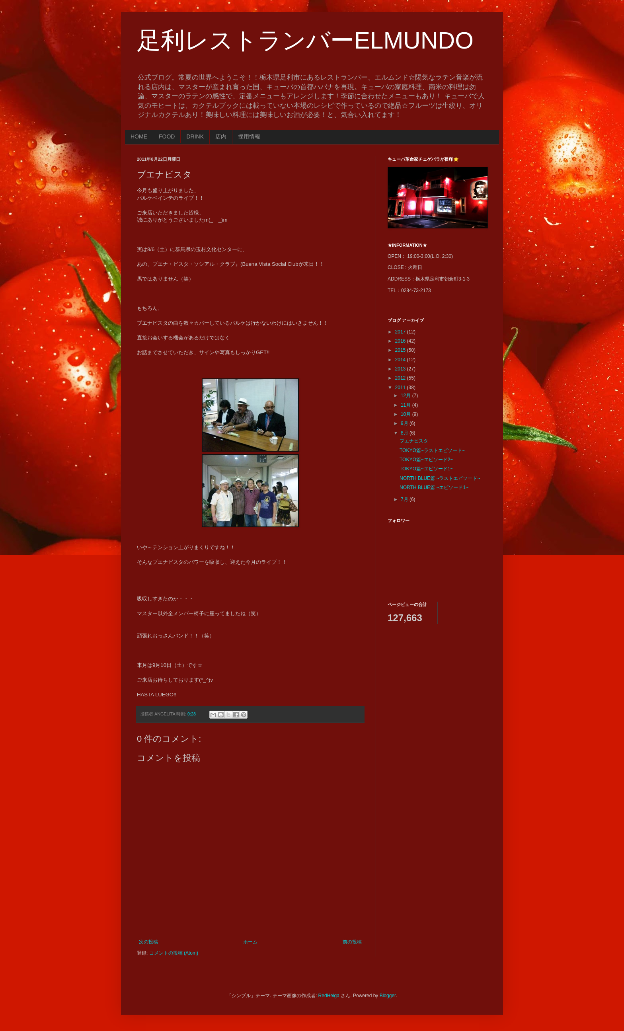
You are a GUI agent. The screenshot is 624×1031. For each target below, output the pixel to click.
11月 (406, 405)
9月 (405, 423)
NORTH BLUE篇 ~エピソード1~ (434, 487)
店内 (220, 136)
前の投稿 (352, 942)
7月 (405, 499)
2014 (401, 360)
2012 (401, 378)
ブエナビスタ (414, 441)
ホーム (250, 942)
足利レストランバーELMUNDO (305, 40)
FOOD (167, 136)
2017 (401, 332)
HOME (139, 136)
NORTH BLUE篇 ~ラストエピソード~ (440, 478)
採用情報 (249, 136)
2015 (401, 350)
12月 (406, 395)
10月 (406, 414)
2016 (401, 341)
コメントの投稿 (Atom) (173, 953)
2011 (401, 387)
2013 (401, 369)
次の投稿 (148, 942)
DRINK (195, 136)
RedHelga (328, 995)
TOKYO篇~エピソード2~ (426, 459)
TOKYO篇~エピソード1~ (426, 469)
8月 (405, 433)
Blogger (388, 995)
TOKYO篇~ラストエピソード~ (432, 450)
